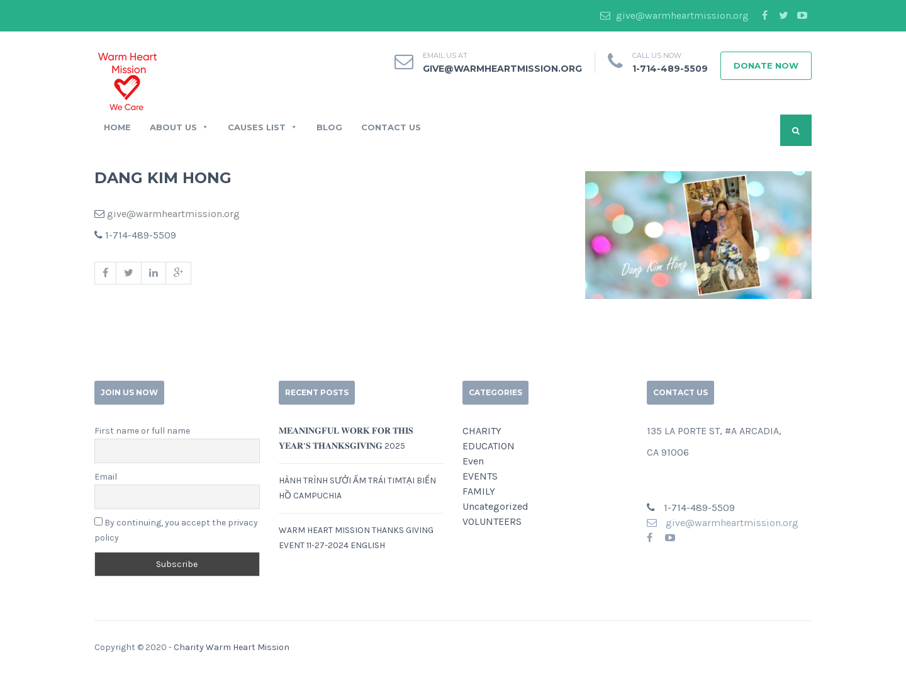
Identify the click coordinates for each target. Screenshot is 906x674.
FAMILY (478, 491)
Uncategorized (495, 506)
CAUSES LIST (263, 127)
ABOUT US (179, 127)
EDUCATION (488, 446)
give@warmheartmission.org (674, 15)
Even (473, 461)
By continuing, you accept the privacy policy (176, 530)
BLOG (329, 127)
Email (105, 476)
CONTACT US (391, 127)
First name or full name (142, 430)
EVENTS (480, 476)
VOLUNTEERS (492, 521)
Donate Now (766, 65)
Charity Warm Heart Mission (231, 647)
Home (117, 127)
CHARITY (481, 431)
